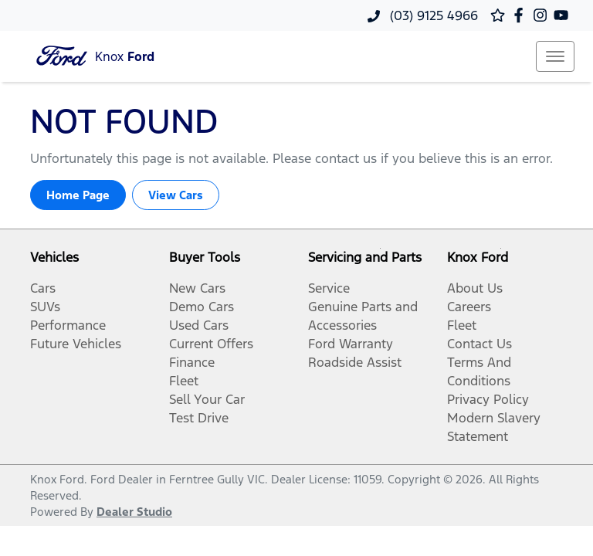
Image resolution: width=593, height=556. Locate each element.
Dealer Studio (134, 511)
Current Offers (211, 343)
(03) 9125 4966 (432, 15)
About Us (475, 288)
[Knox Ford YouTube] (564, 15)
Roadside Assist (355, 362)
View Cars (175, 195)
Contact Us (479, 343)
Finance (192, 362)
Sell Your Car (207, 399)
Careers (469, 306)
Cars (43, 288)
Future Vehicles (75, 343)
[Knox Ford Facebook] (521, 15)
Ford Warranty (350, 343)
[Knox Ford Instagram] (543, 15)
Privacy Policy (488, 399)
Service (329, 288)
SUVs (45, 306)
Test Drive (199, 417)
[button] (555, 56)
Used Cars (199, 325)
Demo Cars (201, 306)
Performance (68, 325)
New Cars (197, 288)
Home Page (78, 195)
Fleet (183, 380)
